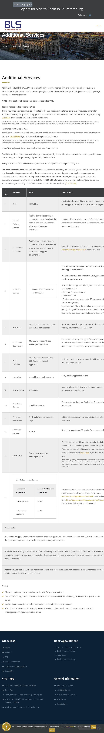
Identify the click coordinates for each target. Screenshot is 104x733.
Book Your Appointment (66, 651)
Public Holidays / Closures (66, 695)
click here (70, 726)
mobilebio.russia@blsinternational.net (77, 496)
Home (4, 46)
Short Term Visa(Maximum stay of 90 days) (20, 685)
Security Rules (62, 704)
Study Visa (9, 690)
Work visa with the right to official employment (22, 707)
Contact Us (9, 671)
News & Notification (12, 662)
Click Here (6, 118)
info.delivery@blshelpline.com (74, 249)
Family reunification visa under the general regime (23, 695)
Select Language (22, 4)
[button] (6, 726)
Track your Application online (16, 666)
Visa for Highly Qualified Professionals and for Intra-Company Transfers (24, 701)
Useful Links (61, 699)
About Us (8, 652)
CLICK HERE (71, 183)
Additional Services (64, 690)
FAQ (6, 657)
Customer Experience (65, 685)
